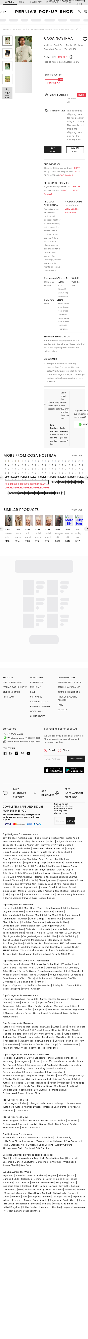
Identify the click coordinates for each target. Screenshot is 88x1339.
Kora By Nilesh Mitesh (63, 947)
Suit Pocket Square (40, 1023)
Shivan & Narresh (55, 842)
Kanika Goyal (12, 877)
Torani (72, 880)
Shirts (35, 1020)
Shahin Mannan (13, 891)
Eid (42, 1151)
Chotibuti (47, 1131)
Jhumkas (51, 1069)
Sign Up (71, 814)
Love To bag (9, 961)
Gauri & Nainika (11, 845)
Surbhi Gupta (35, 884)
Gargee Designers (32, 929)
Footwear (34, 1041)
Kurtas (55, 1020)
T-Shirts (7, 1027)
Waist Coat (11, 1023)
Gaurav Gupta (65, 863)
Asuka (75, 908)
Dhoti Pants (34, 999)
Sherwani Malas (44, 1034)
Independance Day (28, 1151)
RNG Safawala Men (70, 937)
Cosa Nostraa (58, 38)
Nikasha (56, 866)
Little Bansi (34, 1131)
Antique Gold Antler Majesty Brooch (82, 471)
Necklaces (8, 1051)
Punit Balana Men (30, 919)
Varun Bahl (68, 866)
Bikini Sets (8, 1003)
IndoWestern (11, 1038)
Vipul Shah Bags (26, 975)
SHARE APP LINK (76, 759)
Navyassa (29, 1134)
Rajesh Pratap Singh (35, 856)
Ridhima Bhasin (73, 856)
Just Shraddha (74, 964)
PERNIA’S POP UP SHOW (15, 687)
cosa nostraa (5, 465)
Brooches (52, 1041)
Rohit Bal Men (49, 908)
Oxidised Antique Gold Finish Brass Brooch (58, 471)
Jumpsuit (78, 1030)
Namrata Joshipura (46, 870)
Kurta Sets (32, 992)
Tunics (58, 996)
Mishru (27, 849)
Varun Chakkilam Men (38, 947)
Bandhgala (48, 1030)
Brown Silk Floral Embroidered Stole (8, 535)
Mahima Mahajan (12, 849)
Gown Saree (40, 1006)
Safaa (64, 884)
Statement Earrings (13, 1069)
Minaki (24, 968)
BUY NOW (53, 149)
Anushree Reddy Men (63, 922)
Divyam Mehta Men (13, 905)
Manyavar (38, 842)
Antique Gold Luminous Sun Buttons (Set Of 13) (32, 471)
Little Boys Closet (12, 1134)
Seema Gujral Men (52, 940)
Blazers (17, 1027)
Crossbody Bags (27, 1079)
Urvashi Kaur (30, 891)
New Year (25, 1158)
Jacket (33, 1117)
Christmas (55, 1155)
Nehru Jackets (57, 1114)
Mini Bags (59, 1079)
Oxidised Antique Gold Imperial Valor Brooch (28, 471)
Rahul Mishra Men (48, 937)
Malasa (22, 884)
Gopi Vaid (69, 877)
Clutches (29, 1076)
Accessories (11, 1034)
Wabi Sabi (64, 908)
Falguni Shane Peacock (69, 835)
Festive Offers (10, 1010)
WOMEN (9, 2)
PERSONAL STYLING (40, 706)
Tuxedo (23, 1030)
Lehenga (33, 1097)
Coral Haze (9, 975)
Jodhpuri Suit (10, 1030)
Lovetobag (77, 968)
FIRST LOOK (8, 697)
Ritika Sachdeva (11, 982)
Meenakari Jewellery (70, 1058)
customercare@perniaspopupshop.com (22, 740)
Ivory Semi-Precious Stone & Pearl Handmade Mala (19, 535)
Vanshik (59, 905)
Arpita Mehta (31, 880)
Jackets (28, 1003)
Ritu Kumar (8, 859)
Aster (5, 964)
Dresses (7, 996)
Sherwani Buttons (43, 1027)
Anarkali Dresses (32, 1100)
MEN (21, 2)
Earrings (20, 1051)
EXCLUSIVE (35, 687)
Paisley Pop (59, 978)
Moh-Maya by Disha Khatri (45, 957)
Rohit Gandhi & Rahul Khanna (44, 859)
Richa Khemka (77, 884)
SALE (32, 692)
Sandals (67, 1072)
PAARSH (68, 933)
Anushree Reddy (11, 835)
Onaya (70, 842)
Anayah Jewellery (59, 968)
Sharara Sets (29, 996)
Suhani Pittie (74, 978)
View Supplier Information (72, 210)
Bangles (59, 1051)
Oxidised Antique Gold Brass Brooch (48, 471)
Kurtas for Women (59, 992)
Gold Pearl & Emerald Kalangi (49, 535)
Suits (64, 1020)
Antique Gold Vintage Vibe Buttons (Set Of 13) (18, 471)
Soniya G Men (71, 940)
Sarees (43, 992)
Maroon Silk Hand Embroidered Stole (69, 535)
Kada (49, 1072)
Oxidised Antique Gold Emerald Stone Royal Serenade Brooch (5, 471)
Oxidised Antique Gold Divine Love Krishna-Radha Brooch (15, 471)
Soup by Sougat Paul (49, 877)
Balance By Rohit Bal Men (60, 944)
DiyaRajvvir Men (11, 929)
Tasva (6, 901)
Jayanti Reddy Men (13, 947)
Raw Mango (9, 831)
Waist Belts (64, 1076)
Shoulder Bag (10, 1083)
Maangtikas (22, 1055)
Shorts (75, 1023)
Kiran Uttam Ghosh (60, 845)
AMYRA (40, 975)
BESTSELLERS (36, 682)
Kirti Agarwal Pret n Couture (18, 1141)
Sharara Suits (73, 1097)
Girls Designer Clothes (15, 1097)
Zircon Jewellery (36, 1062)
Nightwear (79, 1003)
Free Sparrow (73, 1134)
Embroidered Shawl (13, 1086)
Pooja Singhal (42, 831)
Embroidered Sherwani (15, 1117)
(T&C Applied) (66, 175)
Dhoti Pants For (62, 1100)
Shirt (50, 1117)
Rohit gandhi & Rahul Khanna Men (21, 908)
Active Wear (20, 1041)
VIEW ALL (77, 455)
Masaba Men (55, 933)
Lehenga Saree (23, 1006)
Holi (14, 1151)
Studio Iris (48, 888)
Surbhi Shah (30, 873)
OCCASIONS (36, 711)
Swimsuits (53, 1003)
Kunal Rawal (9, 912)
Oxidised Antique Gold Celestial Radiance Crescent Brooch (38, 471)
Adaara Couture (32, 888)
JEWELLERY (35, 2)
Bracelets (40, 1051)
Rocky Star (8, 838)
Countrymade (52, 901)
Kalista (43, 845)
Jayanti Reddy (30, 845)
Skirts (19, 1003)
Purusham (68, 912)
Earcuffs (47, 1055)
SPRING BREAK (10, 944)
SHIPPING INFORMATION (70, 682)
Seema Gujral (69, 859)
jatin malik (19, 529)
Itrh (6, 888)
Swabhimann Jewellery (50, 964)
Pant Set (7, 1041)
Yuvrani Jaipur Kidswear (49, 1134)
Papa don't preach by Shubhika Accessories (26, 978)
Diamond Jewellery (34, 1065)
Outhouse (51, 961)
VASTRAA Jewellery (68, 961)
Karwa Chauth (10, 1158)
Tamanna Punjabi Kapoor (70, 888)
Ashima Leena (42, 866)
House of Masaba (12, 880)
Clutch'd (39, 961)
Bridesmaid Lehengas (14, 999)
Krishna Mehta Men (57, 915)
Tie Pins (23, 1023)
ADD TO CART (75, 149)
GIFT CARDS (36, 697)
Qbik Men (31, 922)
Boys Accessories (31, 1121)
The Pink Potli (25, 961)
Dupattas (66, 1003)
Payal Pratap (46, 852)
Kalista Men (50, 929)
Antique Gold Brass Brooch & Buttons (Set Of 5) (25, 471)
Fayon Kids (9, 1131)
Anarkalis (20, 992)
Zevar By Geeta (27, 964)
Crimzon (35, 982)
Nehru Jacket (23, 1020)
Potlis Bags (17, 1076)
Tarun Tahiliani (30, 863)
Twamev (22, 912)
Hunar (13, 964)
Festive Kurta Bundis (32, 1038)
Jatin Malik (44, 922)
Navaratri (71, 1151)
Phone (66, 750)
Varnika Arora (70, 957)
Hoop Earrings (77, 1069)
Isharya (25, 957)
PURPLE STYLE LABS (12, 682)
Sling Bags (10, 1079)
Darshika (26, 915)
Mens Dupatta (63, 1030)
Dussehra (7, 1155)
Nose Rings (8, 1055)
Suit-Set (27, 1027)
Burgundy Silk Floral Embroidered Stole (59, 535)
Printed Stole (33, 1086)
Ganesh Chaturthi (24, 1155)
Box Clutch (40, 1083)
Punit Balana (62, 852)
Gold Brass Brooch (8, 471)
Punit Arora (31, 937)
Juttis (6, 1076)
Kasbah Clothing (68, 929)
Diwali (6, 1151)
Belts (76, 1072)
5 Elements (60, 971)
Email (50, 750)
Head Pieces (60, 1055)
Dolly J (51, 835)
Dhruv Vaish (36, 901)
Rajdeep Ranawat (12, 856)
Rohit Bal (21, 859)
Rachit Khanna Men (13, 926)
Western (79, 1034)
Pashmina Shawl (57, 1083)
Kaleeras (36, 1055)
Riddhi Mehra (55, 856)
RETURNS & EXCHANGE (69, 687)
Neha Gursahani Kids (14, 1138)
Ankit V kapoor (70, 901)
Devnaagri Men (11, 919)
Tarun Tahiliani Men (13, 922)
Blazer (42, 1117)
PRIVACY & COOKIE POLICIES (67, 698)
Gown (16, 996)
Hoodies (56, 1023)
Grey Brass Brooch (45, 471)
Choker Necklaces (14, 1072)
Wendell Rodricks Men (32, 944)
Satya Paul (58, 831)
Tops (40, 996)
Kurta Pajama (71, 1027)
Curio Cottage (10, 957)
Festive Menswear (69, 1038)
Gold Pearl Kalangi (29, 535)
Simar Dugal (9, 884)
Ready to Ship (70, 1006)
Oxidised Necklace (36, 1072)
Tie (43, 1041)
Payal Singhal (47, 863)
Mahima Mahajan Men (33, 933)
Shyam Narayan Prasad (71, 873)
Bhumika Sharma (68, 870)
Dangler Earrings (35, 1069)
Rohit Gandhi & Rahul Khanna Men (21, 940)
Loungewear (26, 1034)
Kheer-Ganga (36, 912)
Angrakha (34, 1030)
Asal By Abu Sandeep (33, 835)
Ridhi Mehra (24, 842)
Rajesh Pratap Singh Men (39, 905)
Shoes (57, 1072)
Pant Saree (55, 1006)
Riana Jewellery (39, 968)
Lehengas (8, 992)
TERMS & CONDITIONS (69, 692)
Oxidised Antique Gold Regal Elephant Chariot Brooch (35, 471)
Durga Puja (42, 1155)
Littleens (32, 1138)
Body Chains (76, 1055)
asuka (8, 529)
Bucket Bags (45, 1079)
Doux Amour (9, 971)
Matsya (63, 880)
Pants (72, 1020)
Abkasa (41, 926)
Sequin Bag (25, 1083)
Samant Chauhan (12, 873)
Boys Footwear (11, 1121)
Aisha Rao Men (55, 926)
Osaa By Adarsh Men (27, 838)
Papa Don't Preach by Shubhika (20, 852)
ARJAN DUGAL (72, 926)
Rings (50, 1051)
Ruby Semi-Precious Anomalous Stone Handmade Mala (79, 535)
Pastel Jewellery (56, 1062)
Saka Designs (46, 1138)
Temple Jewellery (12, 1065)
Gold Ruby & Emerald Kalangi (39, 535)
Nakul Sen (38, 849)
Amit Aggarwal (25, 870)
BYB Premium (43, 1141)
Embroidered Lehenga (52, 1097)
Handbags (42, 1076)
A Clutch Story (26, 971)
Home (6, 29)
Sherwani (45, 1020)
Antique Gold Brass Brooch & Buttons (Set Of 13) (42, 471)
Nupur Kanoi (52, 849)
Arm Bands (9, 1058)
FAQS (60, 705)
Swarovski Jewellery (14, 1062)
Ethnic (69, 1034)
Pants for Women (52, 999)
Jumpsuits (40, 1003)
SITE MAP (62, 709)
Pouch (53, 1076)
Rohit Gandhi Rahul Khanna (18, 866)
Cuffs (30, 1051)
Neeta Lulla (8, 870)
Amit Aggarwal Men (53, 919)
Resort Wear (70, 999)
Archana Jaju (52, 884)
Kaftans (49, 996)
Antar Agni (72, 831)
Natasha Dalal (25, 831)
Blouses (9, 1006)
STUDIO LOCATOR (11, 692)
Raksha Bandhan (55, 1151)
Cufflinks (59, 1034)
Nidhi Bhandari (44, 971)
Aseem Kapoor (47, 891)
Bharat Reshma (11, 915)
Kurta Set (8, 1100)
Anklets (21, 1058)
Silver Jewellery (55, 1065)
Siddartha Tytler (11, 863)
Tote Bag (72, 1079)
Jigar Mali (15, 888)
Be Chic (72, 971)
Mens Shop (51, 1038)
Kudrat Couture (11, 933)
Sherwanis (77, 992)
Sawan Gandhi (48, 880)
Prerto (25, 982)
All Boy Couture (63, 1138)
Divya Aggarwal (47, 873)
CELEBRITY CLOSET (39, 701)
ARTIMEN (30, 926)
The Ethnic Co (53, 912)
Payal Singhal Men (13, 937)
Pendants (52, 1058)
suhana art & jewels (29, 529)
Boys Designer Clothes (15, 1114)
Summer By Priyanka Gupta (56, 838)
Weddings (68, 1155)
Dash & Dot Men (19, 901)
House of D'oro (11, 968)
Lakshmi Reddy (63, 1131)
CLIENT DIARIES (37, 716)
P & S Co (21, 1131)
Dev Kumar (39, 915)
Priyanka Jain (28, 877)
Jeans (58, 1027)
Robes (66, 1023)
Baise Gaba (9, 842)
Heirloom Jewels (36, 1058)
